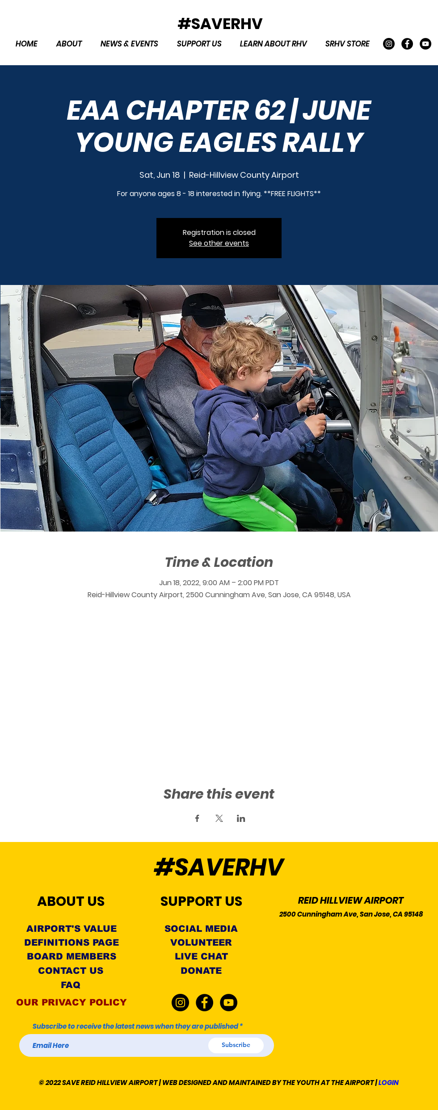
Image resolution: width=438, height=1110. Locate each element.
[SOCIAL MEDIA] (201, 929)
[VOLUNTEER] (201, 943)
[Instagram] (389, 44)
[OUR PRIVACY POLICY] (71, 1002)
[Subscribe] (236, 1045)
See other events (219, 243)
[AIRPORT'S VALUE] (71, 929)
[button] (69, 43)
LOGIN (389, 1082)
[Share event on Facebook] (197, 818)
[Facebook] (407, 44)
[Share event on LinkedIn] (241, 818)
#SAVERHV (220, 23)
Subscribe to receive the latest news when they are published (135, 1026)
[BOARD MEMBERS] (71, 956)
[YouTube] (425, 44)
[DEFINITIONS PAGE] (71, 943)
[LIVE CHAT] (201, 956)
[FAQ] (70, 985)
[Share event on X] (219, 818)
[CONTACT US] (70, 971)
